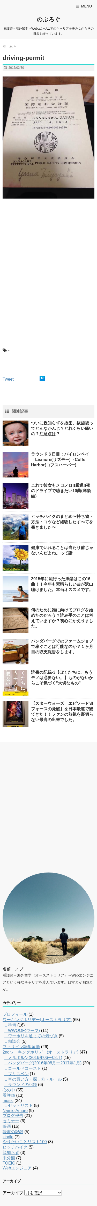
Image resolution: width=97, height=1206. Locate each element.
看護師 (9, 1095)
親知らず (11, 1152)
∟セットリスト (18, 1105)
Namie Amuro (15, 1110)
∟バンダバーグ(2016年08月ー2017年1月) (42, 1063)
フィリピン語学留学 (21, 1047)
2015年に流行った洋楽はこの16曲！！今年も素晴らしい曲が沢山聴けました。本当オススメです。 (62, 584)
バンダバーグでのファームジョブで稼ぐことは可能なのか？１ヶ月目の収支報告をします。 (62, 646)
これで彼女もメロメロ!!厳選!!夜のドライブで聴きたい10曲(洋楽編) (61, 490)
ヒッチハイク (15, 1147)
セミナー (11, 1121)
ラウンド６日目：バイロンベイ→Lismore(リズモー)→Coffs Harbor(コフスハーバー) (60, 459)
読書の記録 (13, 1132)
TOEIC (9, 1163)
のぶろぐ (49, 19)
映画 (7, 1126)
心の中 (9, 1090)
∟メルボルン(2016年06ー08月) (33, 1057)
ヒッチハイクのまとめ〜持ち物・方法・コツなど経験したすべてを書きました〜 (62, 521)
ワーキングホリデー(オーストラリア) (37, 1019)
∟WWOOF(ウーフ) (22, 1030)
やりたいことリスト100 (25, 1142)
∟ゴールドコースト (22, 1068)
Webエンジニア (17, 1168)
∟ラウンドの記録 (20, 1084)
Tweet (8, 379)
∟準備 (10, 1025)
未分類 (9, 1158)
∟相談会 (12, 1041)
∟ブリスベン (16, 1074)
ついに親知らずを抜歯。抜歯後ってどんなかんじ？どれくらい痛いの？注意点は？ (62, 428)
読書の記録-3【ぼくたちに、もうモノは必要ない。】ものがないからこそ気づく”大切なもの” (62, 677)
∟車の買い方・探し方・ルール (33, 1079)
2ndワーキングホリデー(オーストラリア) (40, 1052)
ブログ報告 (13, 1115)
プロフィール (15, 1014)
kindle (8, 1137)
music (8, 1100)
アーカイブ (13, 1193)
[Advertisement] (41, 236)
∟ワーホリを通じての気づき (31, 1036)
